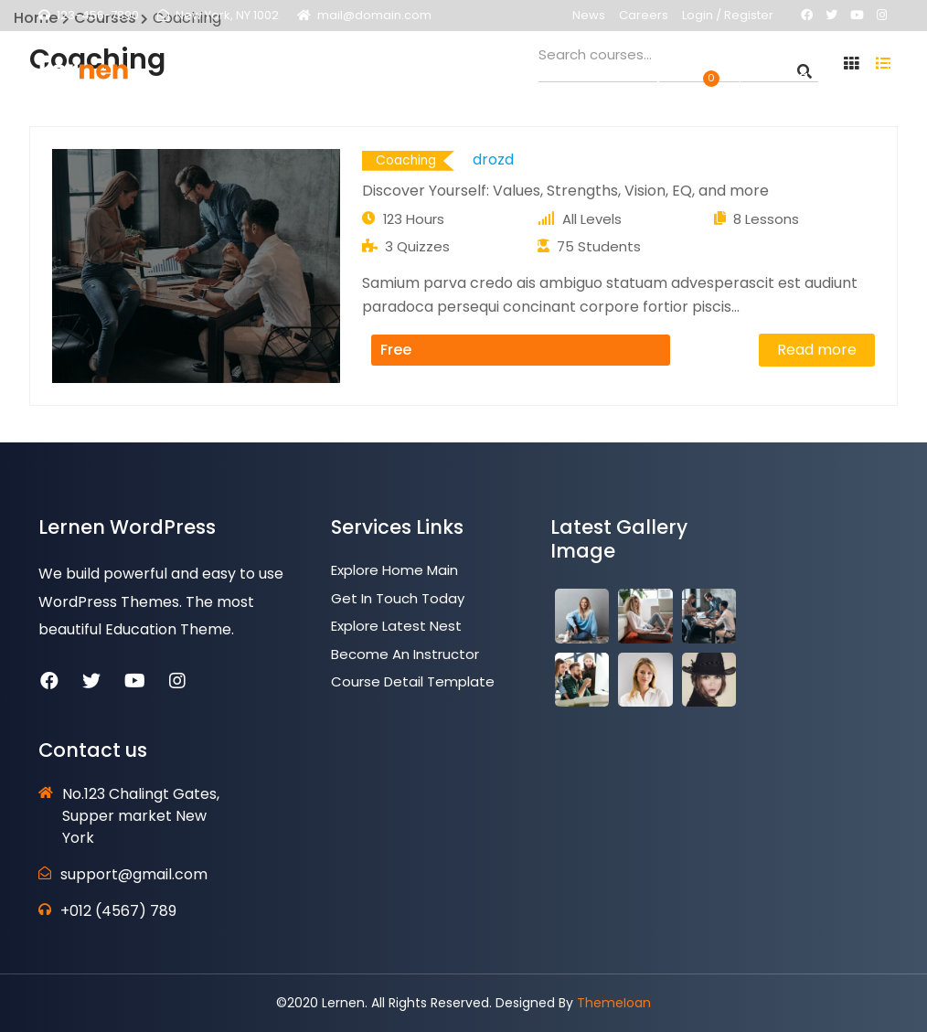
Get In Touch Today (397, 598)
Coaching (406, 160)
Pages (321, 82)
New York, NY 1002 (227, 15)
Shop (647, 82)
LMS (376, 82)
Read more (817, 349)
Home (258, 82)
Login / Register (727, 15)
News (588, 15)
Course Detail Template (413, 681)
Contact (578, 82)
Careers (643, 15)
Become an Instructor (405, 654)
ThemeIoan (614, 1003)
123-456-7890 (98, 15)
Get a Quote (814, 82)
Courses (440, 82)
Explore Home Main (394, 570)
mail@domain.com (374, 15)
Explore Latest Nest (396, 625)
